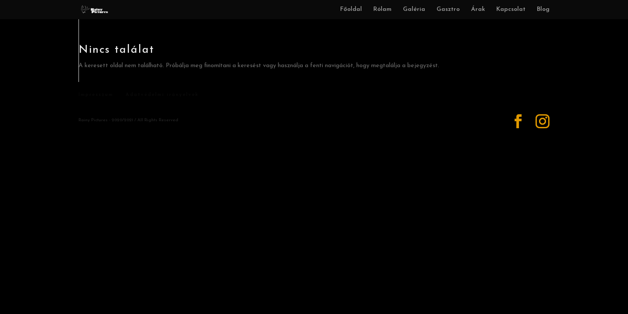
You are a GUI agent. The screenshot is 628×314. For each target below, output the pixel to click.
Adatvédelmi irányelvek (162, 94)
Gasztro (448, 10)
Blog (543, 10)
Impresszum (95, 94)
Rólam (382, 10)
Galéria (414, 10)
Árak (478, 10)
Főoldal (351, 10)
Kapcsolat (511, 10)
